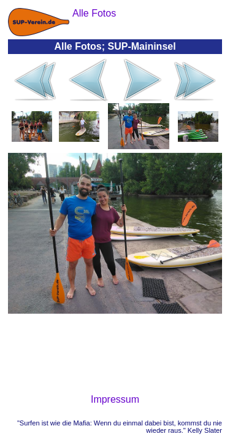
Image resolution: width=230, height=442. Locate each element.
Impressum (115, 399)
